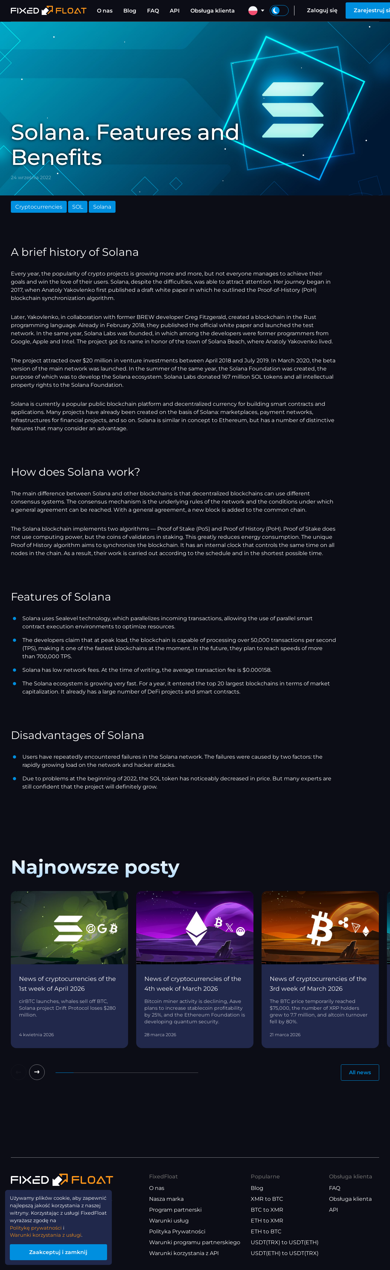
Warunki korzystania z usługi (49, 1233)
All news (359, 1072)
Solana (102, 207)
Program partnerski (175, 1210)
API (175, 10)
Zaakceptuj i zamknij (64, 1251)
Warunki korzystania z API (184, 1253)
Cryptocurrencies (38, 207)
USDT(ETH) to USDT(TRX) (285, 1253)
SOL (77, 207)
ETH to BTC (266, 1232)
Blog (129, 10)
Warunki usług (169, 1221)
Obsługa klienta (212, 10)
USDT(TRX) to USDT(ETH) (285, 1242)
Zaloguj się (322, 10)
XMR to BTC (267, 1199)
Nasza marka (166, 1199)
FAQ (153, 10)
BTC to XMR (267, 1210)
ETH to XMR (267, 1221)
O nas (104, 10)
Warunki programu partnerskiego (194, 1242)
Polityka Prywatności (177, 1232)
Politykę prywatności (39, 1225)
